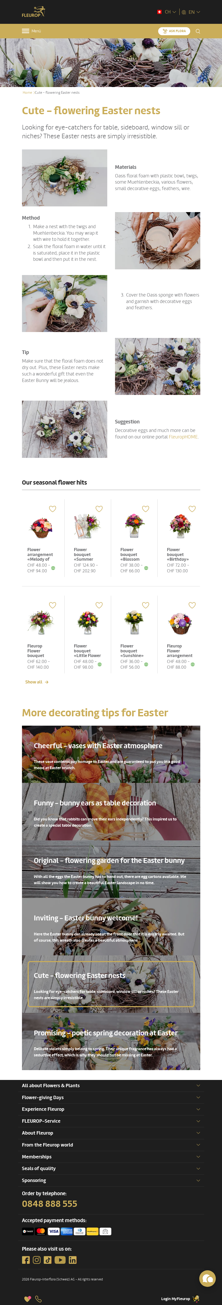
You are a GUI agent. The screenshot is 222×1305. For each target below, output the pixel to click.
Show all (33, 682)
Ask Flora (177, 31)
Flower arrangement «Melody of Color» (40, 557)
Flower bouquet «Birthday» (178, 554)
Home (27, 92)
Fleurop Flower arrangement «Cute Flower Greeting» (180, 655)
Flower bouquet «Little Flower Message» (87, 653)
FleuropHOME (183, 437)
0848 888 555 (49, 1204)
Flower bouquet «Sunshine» (132, 650)
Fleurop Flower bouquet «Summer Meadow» (37, 655)
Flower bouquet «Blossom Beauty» (130, 557)
